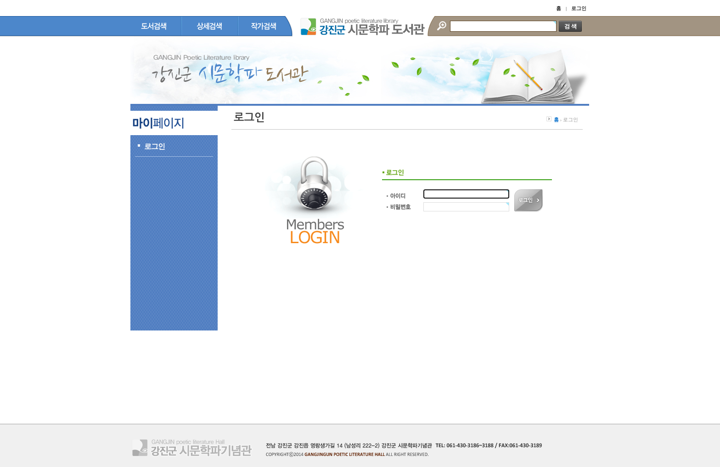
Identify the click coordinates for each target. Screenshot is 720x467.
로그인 (578, 8)
